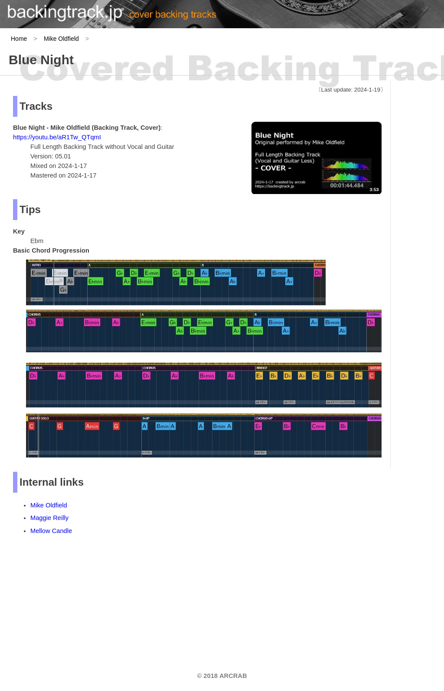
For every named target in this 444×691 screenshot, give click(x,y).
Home (19, 38)
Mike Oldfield (61, 38)
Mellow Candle (51, 530)
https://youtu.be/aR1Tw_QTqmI (57, 137)
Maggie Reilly (49, 517)
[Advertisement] (78, 598)
